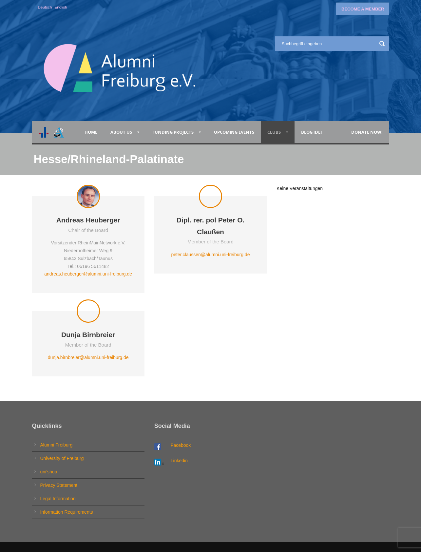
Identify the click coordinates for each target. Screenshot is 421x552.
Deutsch (45, 7)
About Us (121, 132)
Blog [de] (311, 132)
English (60, 7)
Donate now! (367, 132)
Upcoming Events (234, 132)
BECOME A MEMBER (362, 9)
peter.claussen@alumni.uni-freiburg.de (210, 254)
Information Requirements (66, 512)
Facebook (181, 445)
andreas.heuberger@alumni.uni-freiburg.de (88, 273)
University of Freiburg (62, 458)
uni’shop (48, 471)
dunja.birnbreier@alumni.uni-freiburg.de (88, 357)
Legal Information (58, 498)
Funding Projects (173, 132)
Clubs (274, 132)
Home (91, 132)
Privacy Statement (59, 485)
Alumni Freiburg (56, 444)
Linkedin (179, 460)
